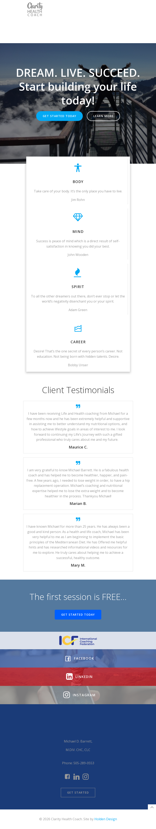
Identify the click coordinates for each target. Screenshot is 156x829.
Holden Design (105, 819)
